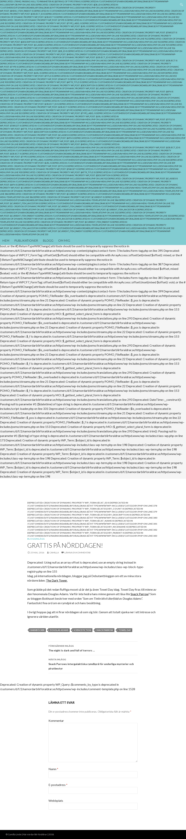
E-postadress (57, 785)
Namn (53, 769)
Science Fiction (82, 630)
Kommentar (56, 720)
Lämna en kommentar (77, 552)
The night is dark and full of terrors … (93, 648)
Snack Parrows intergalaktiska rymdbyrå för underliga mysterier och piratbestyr (93, 663)
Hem (5, 240)
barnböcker (37, 630)
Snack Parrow (139, 594)
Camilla (54, 552)
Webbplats (55, 800)
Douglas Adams (59, 630)
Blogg (48, 240)
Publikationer (26, 240)
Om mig (64, 240)
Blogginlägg (36, 538)
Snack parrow (104, 630)
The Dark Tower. (56, 580)
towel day (124, 630)
